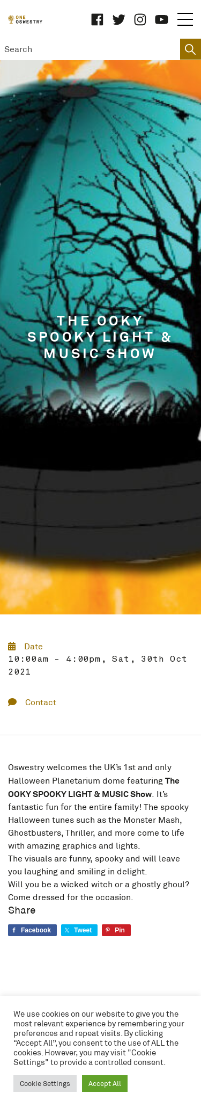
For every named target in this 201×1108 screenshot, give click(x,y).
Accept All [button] (104, 1083)
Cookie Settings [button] (45, 1083)
